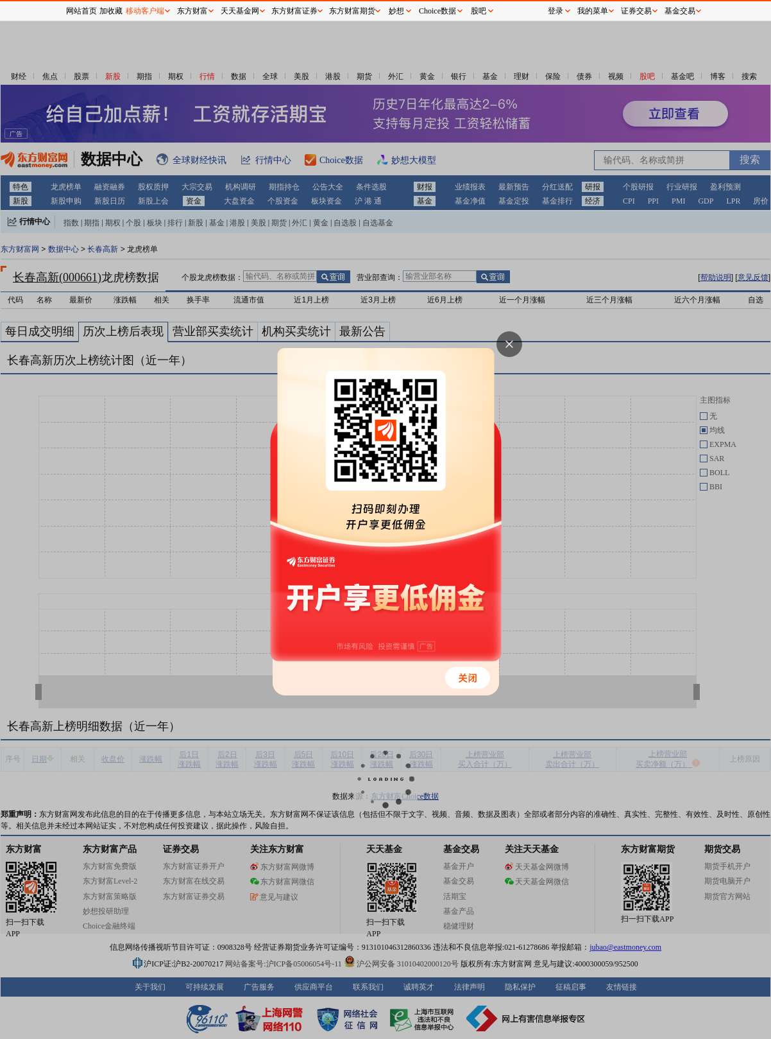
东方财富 (192, 10)
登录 (555, 10)
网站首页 (81, 10)
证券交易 (636, 10)
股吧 (478, 10)
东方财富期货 (352, 10)
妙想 (396, 10)
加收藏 (111, 10)
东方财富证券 (294, 10)
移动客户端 (145, 10)
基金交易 (680, 10)
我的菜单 (592, 10)
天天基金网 (240, 10)
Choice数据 (437, 10)
